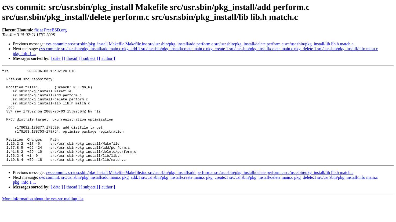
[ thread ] (72, 58)
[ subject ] (89, 58)
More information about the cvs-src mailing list (42, 217)
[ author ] (107, 58)
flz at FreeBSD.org (50, 30)
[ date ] (57, 58)
